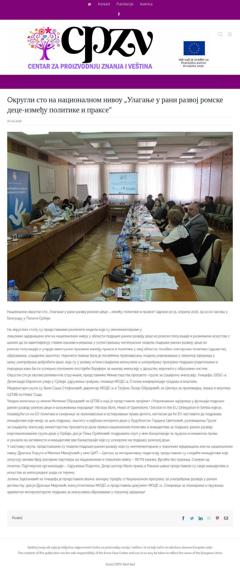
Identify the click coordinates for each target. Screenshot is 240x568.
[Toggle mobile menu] (230, 34)
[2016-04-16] (120, 216)
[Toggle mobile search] (220, 34)
